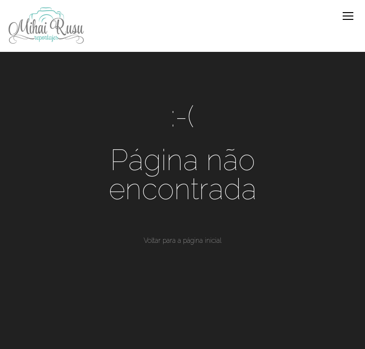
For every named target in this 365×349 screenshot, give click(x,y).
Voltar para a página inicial (182, 240)
